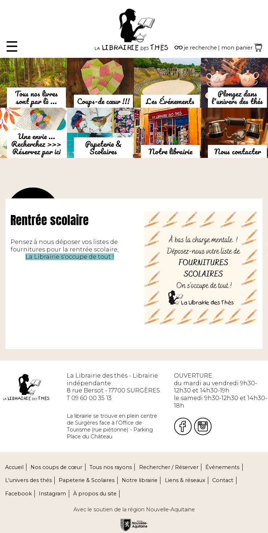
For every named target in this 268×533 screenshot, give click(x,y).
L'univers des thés (28, 480)
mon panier (237, 47)
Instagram (52, 493)
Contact (222, 480)
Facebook (18, 493)
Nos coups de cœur (56, 467)
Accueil (14, 467)
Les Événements (170, 101)
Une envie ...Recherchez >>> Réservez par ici (36, 144)
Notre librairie (170, 151)
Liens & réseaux (185, 480)
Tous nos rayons (110, 467)
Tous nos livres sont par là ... (36, 97)
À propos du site (95, 493)
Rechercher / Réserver (168, 467)
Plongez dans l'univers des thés (237, 97)
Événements (222, 467)
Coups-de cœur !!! (103, 101)
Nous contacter (237, 151)
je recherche (200, 47)
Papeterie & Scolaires (103, 148)
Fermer (11, 3)
